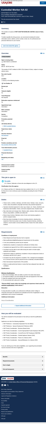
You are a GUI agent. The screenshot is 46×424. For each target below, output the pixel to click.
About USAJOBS (5, 398)
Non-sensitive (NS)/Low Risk (8, 144)
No (2, 154)
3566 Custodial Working (9, 126)
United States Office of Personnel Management (21, 382)
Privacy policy (4, 409)
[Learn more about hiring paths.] (42, 177)
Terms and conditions (6, 413)
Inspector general (5, 405)
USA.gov (3, 416)
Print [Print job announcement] (3, 22)
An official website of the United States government (13, 0)
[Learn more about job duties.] (42, 199)
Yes (2, 159)
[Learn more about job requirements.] (42, 232)
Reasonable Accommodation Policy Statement (12, 391)
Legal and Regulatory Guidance (8, 396)
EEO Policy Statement (6, 389)
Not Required (4, 135)
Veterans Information (6, 393)
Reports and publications (7, 411)
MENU (43, 3)
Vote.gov (3, 418)
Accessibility (4, 400)
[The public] (23, 182)
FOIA (2, 403)
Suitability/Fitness (7, 150)
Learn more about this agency (10, 46)
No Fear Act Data (5, 407)
